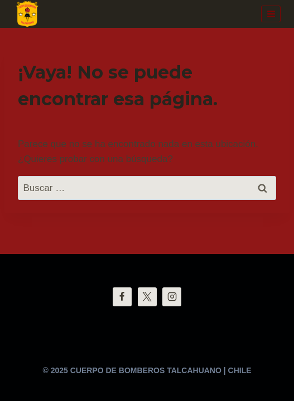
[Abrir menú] (271, 14)
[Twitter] (147, 296)
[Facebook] (122, 296)
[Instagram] (171, 296)
